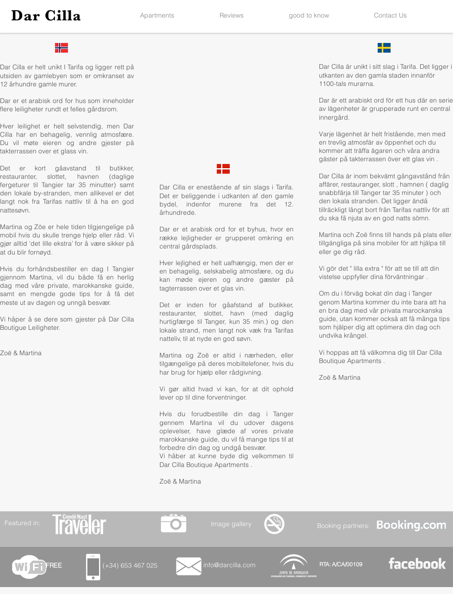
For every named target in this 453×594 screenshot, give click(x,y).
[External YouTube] (226, 110)
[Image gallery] (231, 523)
